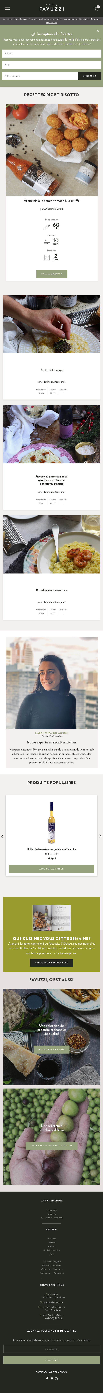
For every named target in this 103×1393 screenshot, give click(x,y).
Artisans (51, 1246)
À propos (51, 1239)
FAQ (52, 1254)
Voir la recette (51, 274)
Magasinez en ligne (51, 1050)
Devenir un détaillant (51, 1265)
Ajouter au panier (51, 869)
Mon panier (51, 1210)
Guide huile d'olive (51, 1250)
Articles (51, 1243)
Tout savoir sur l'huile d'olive (52, 1146)
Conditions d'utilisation (51, 1269)
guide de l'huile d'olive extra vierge (77, 39)
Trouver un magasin (52, 1261)
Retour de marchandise (51, 1218)
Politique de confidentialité (52, 1273)
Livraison (52, 1214)
